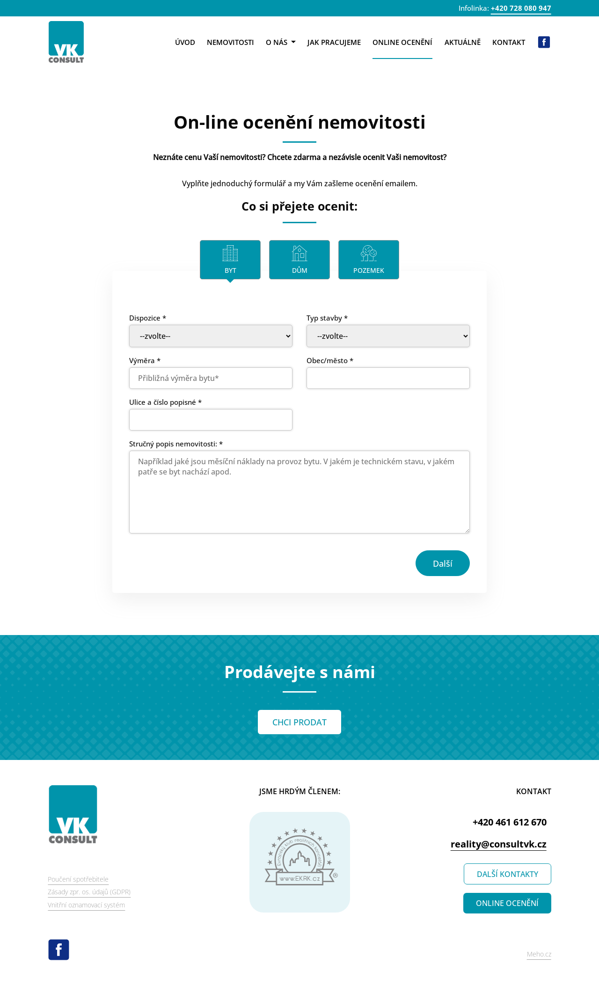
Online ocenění (402, 42)
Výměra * (145, 360)
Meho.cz (539, 953)
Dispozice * (147, 317)
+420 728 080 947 (521, 8)
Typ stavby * (327, 317)
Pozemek (368, 270)
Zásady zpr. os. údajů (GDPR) (89, 891)
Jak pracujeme (334, 42)
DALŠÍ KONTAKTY (507, 874)
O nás (281, 42)
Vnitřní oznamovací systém (86, 904)
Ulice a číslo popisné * (165, 402)
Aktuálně (463, 42)
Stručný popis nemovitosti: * (176, 443)
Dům (299, 270)
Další (443, 563)
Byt (230, 270)
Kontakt (508, 42)
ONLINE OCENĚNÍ (507, 903)
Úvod (185, 42)
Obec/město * (330, 360)
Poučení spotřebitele (78, 879)
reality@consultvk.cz (499, 844)
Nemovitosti (230, 42)
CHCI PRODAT (299, 722)
